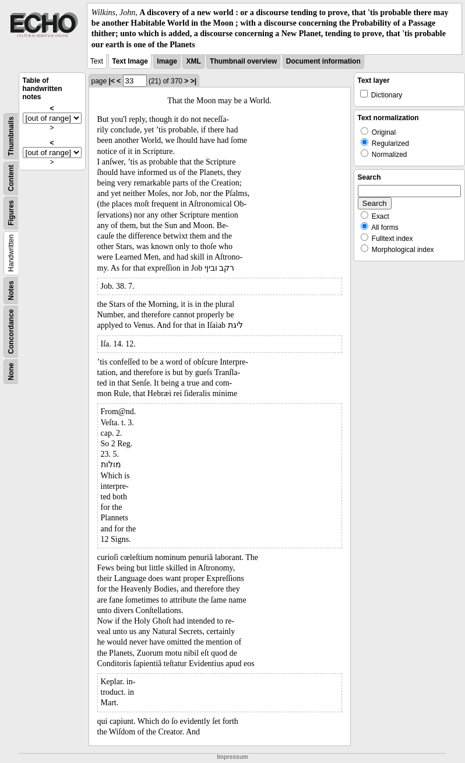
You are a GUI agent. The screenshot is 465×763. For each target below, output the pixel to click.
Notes (11, 290)
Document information (323, 61)
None (11, 371)
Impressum (232, 757)
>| (193, 81)
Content (11, 177)
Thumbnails (11, 136)
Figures (11, 212)
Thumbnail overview (243, 61)
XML (193, 61)
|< (112, 81)
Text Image (130, 61)
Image (167, 61)
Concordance (11, 331)
